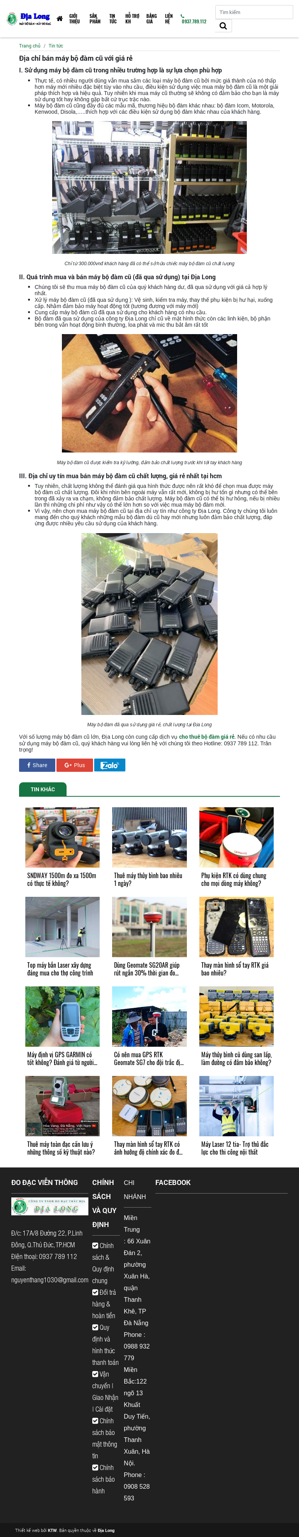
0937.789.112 (193, 19)
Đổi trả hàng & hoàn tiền (104, 1303)
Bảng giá (151, 18)
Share (37, 765)
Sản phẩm (95, 18)
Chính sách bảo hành (103, 1479)
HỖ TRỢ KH (132, 18)
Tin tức (113, 18)
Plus (75, 765)
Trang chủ (29, 45)
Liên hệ (169, 18)
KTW (52, 1530)
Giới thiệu (74, 18)
